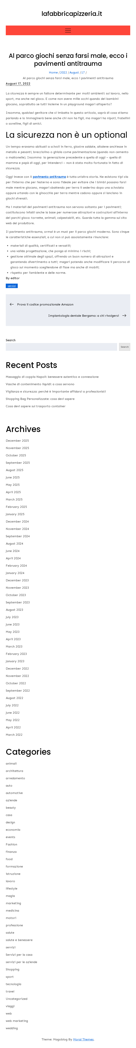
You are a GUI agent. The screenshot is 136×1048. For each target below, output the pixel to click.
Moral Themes (83, 1039)
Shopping (12, 969)
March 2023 (14, 646)
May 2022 (13, 720)
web (9, 1013)
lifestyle (11, 888)
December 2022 (17, 668)
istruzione (13, 874)
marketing (13, 903)
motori (11, 918)
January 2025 (15, 514)
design (10, 822)
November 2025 (17, 448)
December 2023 (17, 580)
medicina (12, 910)
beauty (11, 807)
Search (10, 340)
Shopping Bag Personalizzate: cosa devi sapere (40, 399)
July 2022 (12, 705)
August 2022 (14, 698)
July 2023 (12, 617)
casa (9, 815)
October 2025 (16, 455)
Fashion (11, 844)
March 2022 (14, 735)
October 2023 (16, 595)
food (9, 859)
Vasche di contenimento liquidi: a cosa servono (40, 384)
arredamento (15, 778)
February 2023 (16, 654)
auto (9, 785)
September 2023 (18, 602)
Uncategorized (16, 999)
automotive (14, 793)
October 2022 (16, 683)
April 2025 (13, 492)
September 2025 (18, 463)
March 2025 (14, 499)
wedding (12, 1028)
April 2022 (13, 727)
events (10, 837)
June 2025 (13, 477)
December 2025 (17, 440)
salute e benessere (19, 940)
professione (14, 925)
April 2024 (13, 558)
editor (15, 278)
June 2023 (13, 624)
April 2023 (13, 639)
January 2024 (15, 573)
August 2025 (14, 470)
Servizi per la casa (19, 954)
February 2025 (16, 507)
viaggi (10, 1006)
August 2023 (14, 610)
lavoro (10, 881)
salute (10, 932)
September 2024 (18, 536)
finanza (11, 852)
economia (13, 830)
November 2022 (17, 676)
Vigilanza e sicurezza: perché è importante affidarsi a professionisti (56, 391)
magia (10, 896)
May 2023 (13, 632)
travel (10, 991)
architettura (14, 771)
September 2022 (18, 690)
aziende (11, 800)
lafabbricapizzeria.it (72, 13)
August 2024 (14, 543)
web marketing (17, 1021)
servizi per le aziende (21, 962)
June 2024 (13, 551)
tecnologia (13, 984)
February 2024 (16, 565)
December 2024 (17, 521)
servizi (12, 285)
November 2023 (17, 587)
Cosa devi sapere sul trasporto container (35, 406)
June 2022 (13, 712)
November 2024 (17, 529)
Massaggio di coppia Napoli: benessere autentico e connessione (52, 377)
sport (10, 977)
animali (11, 763)
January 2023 (15, 661)
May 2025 (13, 485)
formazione (14, 866)
